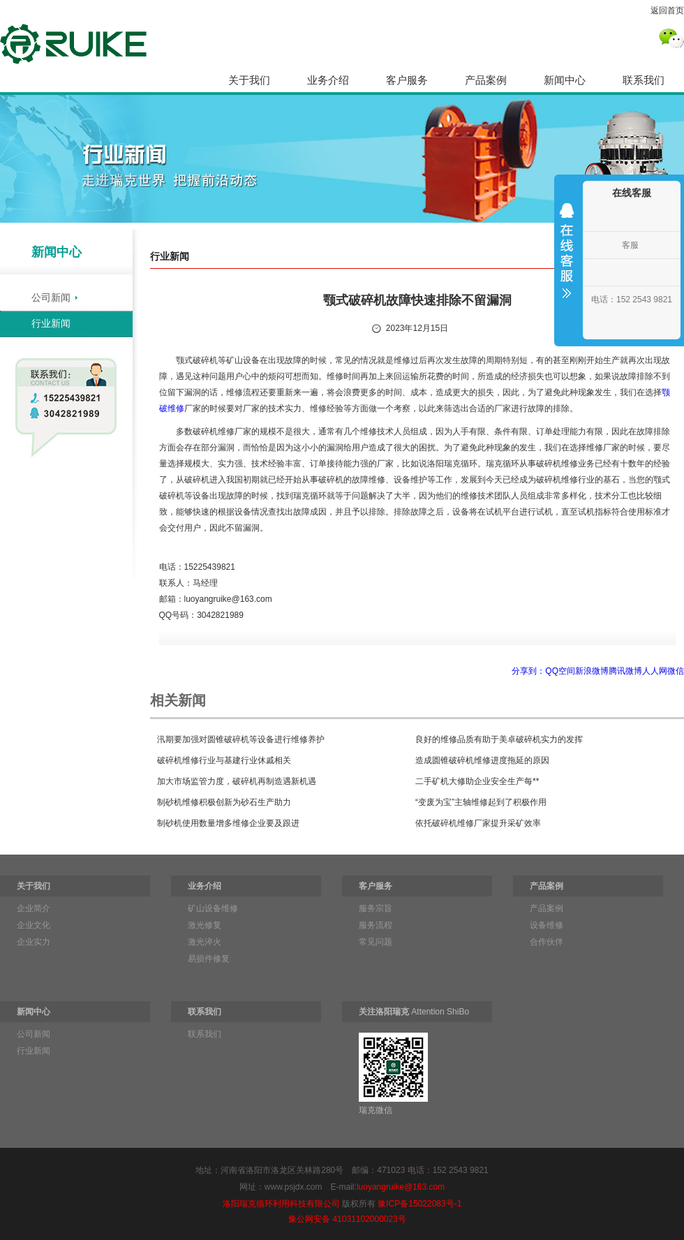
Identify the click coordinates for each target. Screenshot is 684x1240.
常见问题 (375, 942)
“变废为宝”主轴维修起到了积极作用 (481, 802)
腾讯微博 (625, 671)
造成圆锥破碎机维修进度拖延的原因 (482, 760)
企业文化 (33, 925)
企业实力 (33, 942)
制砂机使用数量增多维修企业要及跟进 (228, 823)
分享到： (528, 671)
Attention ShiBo (414, 1012)
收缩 (566, 259)
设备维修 (546, 925)
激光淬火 (204, 942)
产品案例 (486, 80)
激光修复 (204, 925)
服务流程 (375, 925)
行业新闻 (50, 323)
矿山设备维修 (213, 908)
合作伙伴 (546, 942)
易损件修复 (209, 959)
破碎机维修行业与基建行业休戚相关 (224, 760)
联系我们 (643, 80)
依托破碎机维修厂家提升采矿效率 (478, 823)
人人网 (654, 671)
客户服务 (407, 80)
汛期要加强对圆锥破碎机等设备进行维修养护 (241, 739)
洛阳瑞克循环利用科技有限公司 (281, 1204)
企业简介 (33, 908)
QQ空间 (560, 671)
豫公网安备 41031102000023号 (347, 1219)
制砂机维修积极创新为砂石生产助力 (224, 802)
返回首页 (667, 10)
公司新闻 (50, 297)
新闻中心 (565, 80)
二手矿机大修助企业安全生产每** (477, 781)
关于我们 (249, 80)
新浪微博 (592, 671)
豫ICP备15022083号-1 (419, 1204)
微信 (675, 671)
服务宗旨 (375, 908)
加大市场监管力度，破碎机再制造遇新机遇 (236, 781)
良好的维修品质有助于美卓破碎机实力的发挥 (499, 739)
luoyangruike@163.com (401, 1187)
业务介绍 (328, 80)
